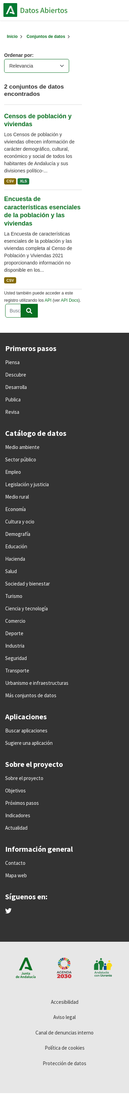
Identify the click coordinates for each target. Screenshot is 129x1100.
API (48, 300)
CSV (10, 181)
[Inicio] (12, 36)
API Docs (69, 300)
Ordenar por (18, 55)
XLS (23, 181)
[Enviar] (29, 311)
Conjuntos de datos (45, 36)
